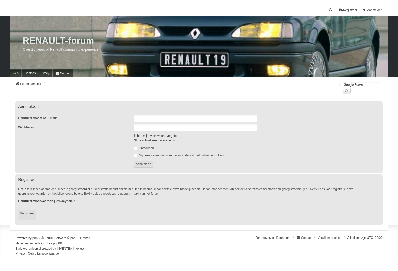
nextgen (80, 248)
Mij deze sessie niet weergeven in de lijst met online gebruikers (179, 155)
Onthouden (144, 148)
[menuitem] (37, 73)
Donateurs (283, 238)
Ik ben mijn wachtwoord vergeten (156, 136)
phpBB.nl (59, 243)
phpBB (37, 238)
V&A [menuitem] (15, 73)
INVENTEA (64, 248)
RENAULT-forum (58, 41)
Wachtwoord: (27, 127)
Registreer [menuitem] (348, 10)
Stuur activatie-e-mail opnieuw (154, 140)
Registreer (27, 213)
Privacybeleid (65, 201)
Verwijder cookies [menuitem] (329, 238)
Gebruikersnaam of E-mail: (37, 118)
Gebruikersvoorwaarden (35, 201)
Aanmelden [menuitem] (372, 10)
